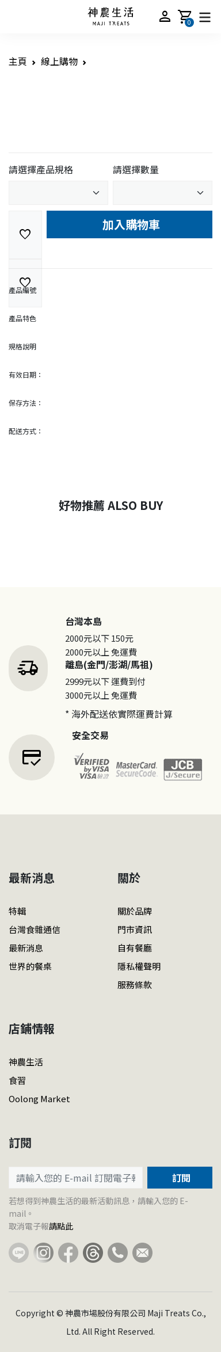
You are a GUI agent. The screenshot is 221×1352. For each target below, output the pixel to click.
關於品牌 (134, 911)
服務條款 (134, 984)
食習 (17, 1080)
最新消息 (26, 948)
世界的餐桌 (30, 966)
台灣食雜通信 (34, 929)
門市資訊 (134, 929)
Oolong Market (39, 1098)
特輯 (17, 911)
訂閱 (180, 1178)
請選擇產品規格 (41, 169)
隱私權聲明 (139, 966)
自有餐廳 (134, 948)
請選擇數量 (136, 169)
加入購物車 (130, 224)
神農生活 (26, 1062)
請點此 (61, 1226)
